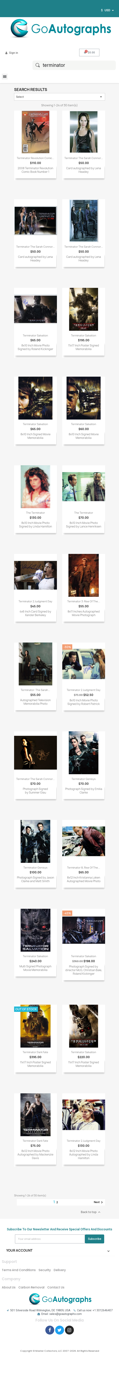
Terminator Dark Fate (35, 1052)
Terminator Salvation (35, 335)
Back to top (91, 1212)
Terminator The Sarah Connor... (83, 158)
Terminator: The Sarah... (35, 690)
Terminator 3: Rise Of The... (83, 601)
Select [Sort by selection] (59, 97)
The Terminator (35, 512)
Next (99, 1202)
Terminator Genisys (84, 779)
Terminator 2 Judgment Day (35, 601)
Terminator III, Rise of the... (83, 867)
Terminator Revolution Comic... (35, 158)
